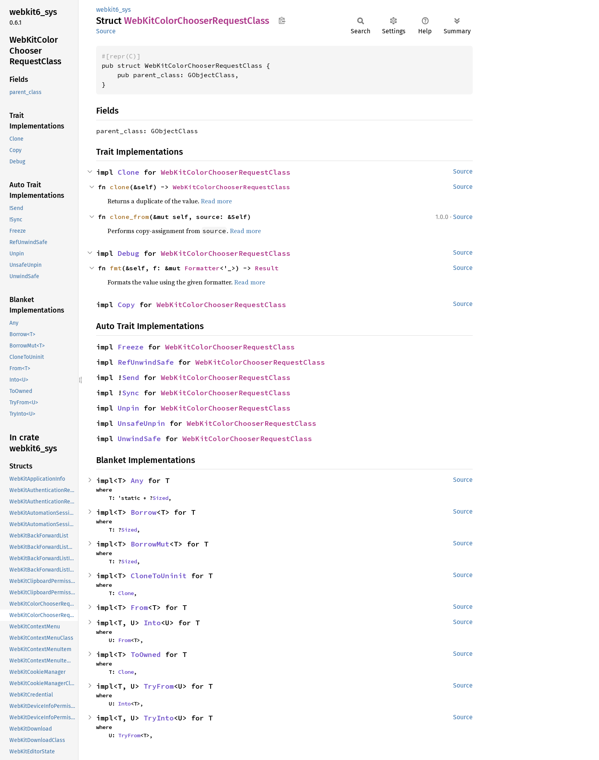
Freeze (131, 346)
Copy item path (281, 20)
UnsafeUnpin (141, 423)
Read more (216, 201)
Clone (128, 172)
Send (130, 377)
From (139, 607)
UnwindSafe (139, 438)
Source (106, 31)
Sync (130, 392)
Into (152, 622)
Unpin (128, 408)
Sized (160, 497)
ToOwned (146, 654)
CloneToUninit (159, 575)
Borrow (144, 512)
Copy (126, 304)
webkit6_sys (113, 9)
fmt (116, 268)
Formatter (202, 268)
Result (267, 268)
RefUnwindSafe (146, 362)
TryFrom (159, 686)
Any (137, 480)
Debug (128, 253)
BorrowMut (150, 543)
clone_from (129, 217)
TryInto (159, 717)
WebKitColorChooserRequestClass (225, 172)
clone (119, 187)
